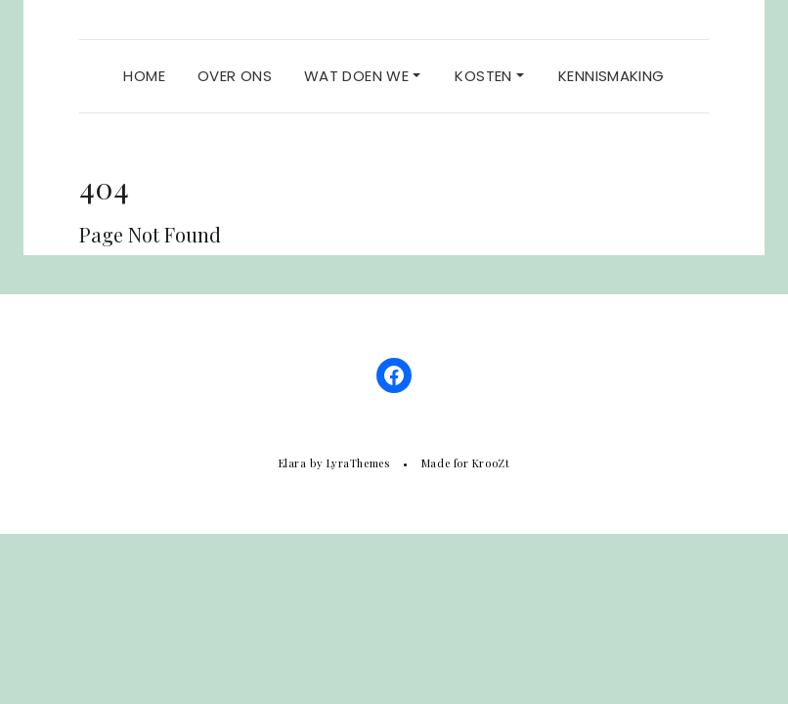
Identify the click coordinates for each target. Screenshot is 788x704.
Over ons (234, 76)
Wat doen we (362, 76)
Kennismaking (611, 76)
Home (144, 76)
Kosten (489, 76)
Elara (293, 463)
